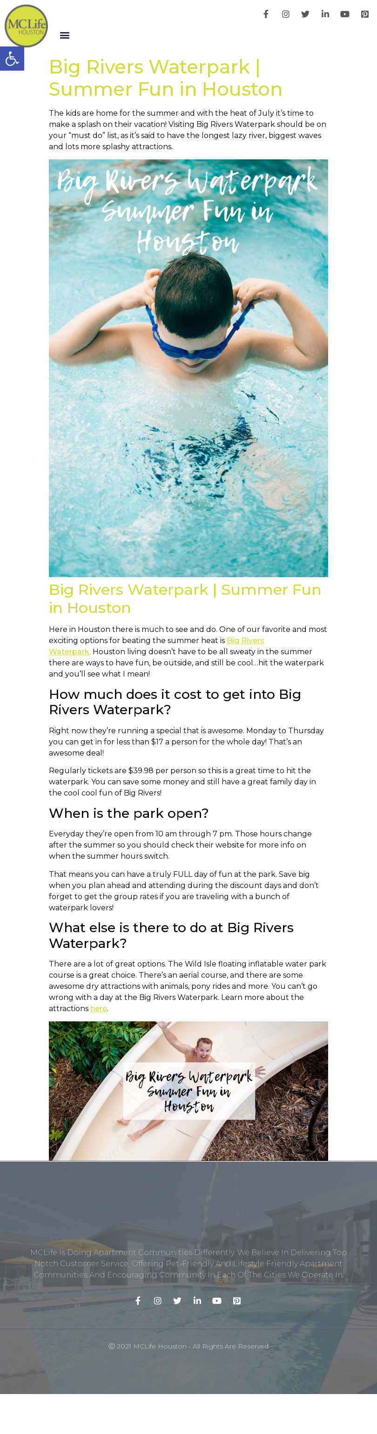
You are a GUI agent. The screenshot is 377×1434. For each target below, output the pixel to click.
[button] (65, 35)
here (98, 1008)
